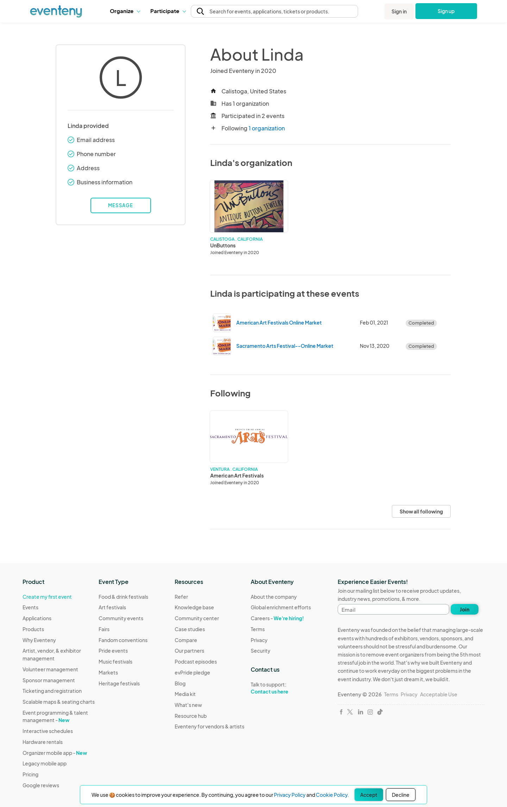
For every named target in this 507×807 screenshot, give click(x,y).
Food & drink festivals (123, 596)
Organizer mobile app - (55, 753)
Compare (186, 640)
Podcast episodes (196, 661)
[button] (125, 10)
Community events (121, 618)
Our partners (189, 650)
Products (33, 629)
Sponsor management (49, 680)
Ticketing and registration (52, 691)
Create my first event (47, 596)
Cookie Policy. (332, 794)
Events (30, 607)
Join (464, 609)
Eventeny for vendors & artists (209, 726)
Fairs (104, 629)
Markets (108, 672)
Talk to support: (281, 688)
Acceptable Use (438, 694)
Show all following (421, 511)
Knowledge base (194, 607)
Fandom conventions (123, 640)
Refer (181, 596)
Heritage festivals (119, 683)
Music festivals (115, 661)
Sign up (446, 11)
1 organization (267, 128)
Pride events (113, 650)
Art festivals (112, 607)
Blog (180, 683)
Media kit (185, 694)
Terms (258, 629)
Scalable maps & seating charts (59, 701)
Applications (37, 618)
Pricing (30, 774)
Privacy (259, 640)
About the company (274, 596)
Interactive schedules (48, 731)
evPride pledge (192, 672)
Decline (400, 794)
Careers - (277, 618)
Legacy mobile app (45, 763)
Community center (197, 618)
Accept (368, 794)
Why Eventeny (39, 640)
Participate (168, 10)
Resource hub (191, 716)
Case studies (190, 629)
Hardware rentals (43, 742)
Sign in (399, 11)
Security (260, 650)
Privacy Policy (290, 794)
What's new (188, 705)
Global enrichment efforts (281, 607)
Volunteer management (50, 669)
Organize (125, 10)
